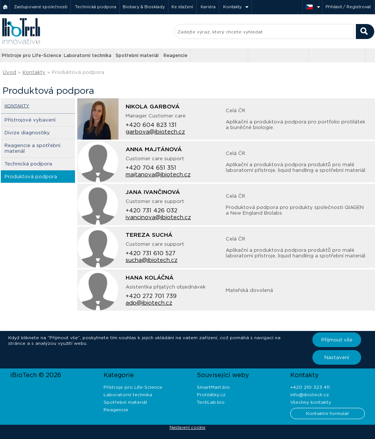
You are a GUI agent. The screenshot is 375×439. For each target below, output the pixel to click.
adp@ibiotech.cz (149, 302)
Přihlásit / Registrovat (348, 6)
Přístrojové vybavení (30, 120)
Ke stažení (182, 6)
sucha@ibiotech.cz (151, 260)
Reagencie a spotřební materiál (32, 148)
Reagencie (176, 55)
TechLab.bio (211, 402)
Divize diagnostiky (27, 132)
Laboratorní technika (87, 55)
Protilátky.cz (211, 394)
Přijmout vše (336, 340)
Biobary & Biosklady (144, 6)
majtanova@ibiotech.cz (158, 174)
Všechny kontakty (310, 402)
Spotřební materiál (137, 55)
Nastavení (336, 357)
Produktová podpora (78, 72)
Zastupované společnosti (41, 6)
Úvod (9, 72)
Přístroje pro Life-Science (32, 55)
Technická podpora (95, 6)
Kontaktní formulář (327, 413)
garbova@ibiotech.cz (155, 131)
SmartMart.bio (213, 387)
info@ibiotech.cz (309, 394)
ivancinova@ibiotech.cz (158, 217)
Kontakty (232, 6)
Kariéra (208, 6)
